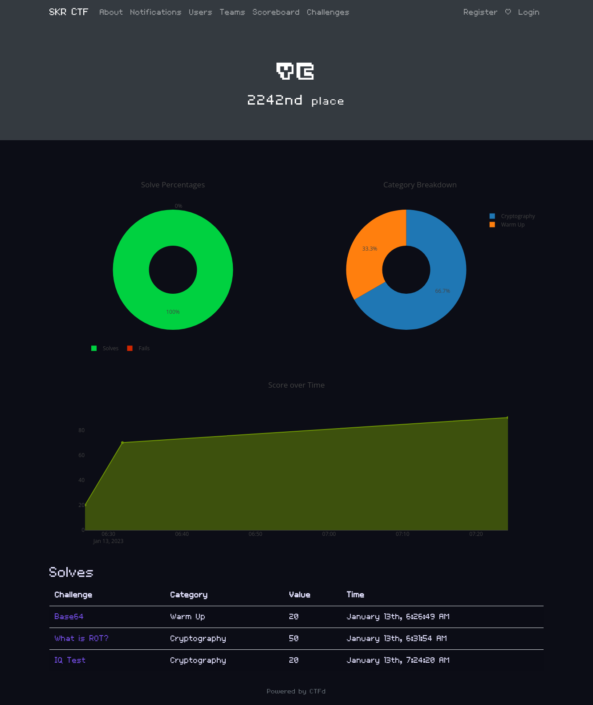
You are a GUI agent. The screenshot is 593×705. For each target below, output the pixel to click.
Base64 (69, 616)
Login (529, 12)
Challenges (328, 12)
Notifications (156, 12)
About (111, 12)
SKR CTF (69, 12)
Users (201, 12)
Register (481, 12)
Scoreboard (276, 12)
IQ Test (70, 660)
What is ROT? (82, 638)
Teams (233, 12)
